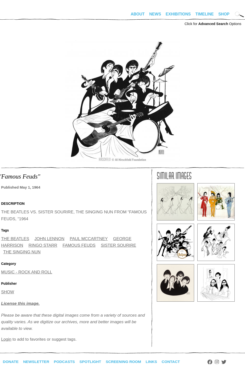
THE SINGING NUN (22, 252)
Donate (11, 362)
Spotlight (93, 362)
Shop (223, 14)
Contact (176, 362)
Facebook (215, 362)
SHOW (7, 292)
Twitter (229, 362)
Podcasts (66, 362)
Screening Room (127, 362)
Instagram (223, 362)
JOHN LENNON (49, 238)
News (155, 14)
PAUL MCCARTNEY (89, 238)
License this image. (20, 303)
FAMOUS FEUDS (79, 245)
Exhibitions (178, 14)
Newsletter (37, 362)
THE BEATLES (15, 238)
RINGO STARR (43, 245)
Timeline (204, 14)
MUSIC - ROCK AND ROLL (26, 272)
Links (156, 362)
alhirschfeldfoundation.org (16, 16)
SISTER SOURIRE (118, 245)
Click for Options (213, 24)
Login (6, 339)
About (138, 14)
